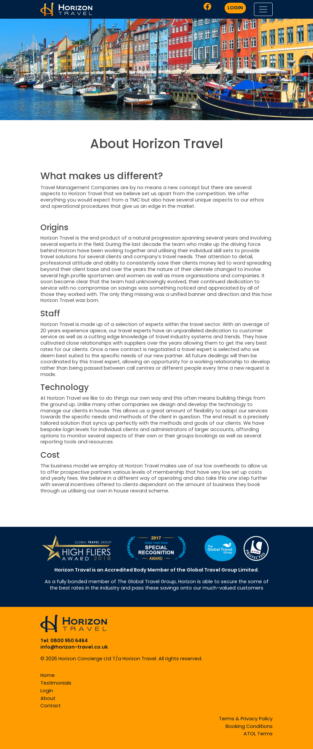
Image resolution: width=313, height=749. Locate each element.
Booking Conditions (249, 726)
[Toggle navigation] (263, 9)
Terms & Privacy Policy (246, 718)
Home (47, 675)
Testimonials (55, 683)
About (47, 698)
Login (46, 690)
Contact (50, 705)
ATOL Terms (258, 733)
